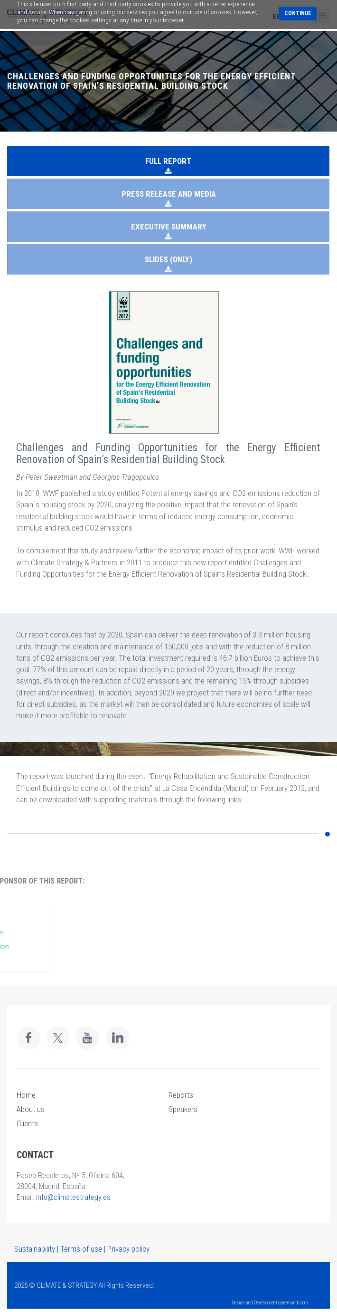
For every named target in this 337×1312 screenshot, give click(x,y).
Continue (297, 13)
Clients (27, 1123)
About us (31, 1109)
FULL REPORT (168, 161)
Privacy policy (128, 1249)
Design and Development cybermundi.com (270, 1302)
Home (26, 1095)
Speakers (182, 1109)
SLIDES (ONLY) (168, 259)
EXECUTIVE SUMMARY (168, 226)
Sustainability (34, 1249)
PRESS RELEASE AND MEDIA (169, 194)
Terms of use (81, 1249)
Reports (180, 1095)
